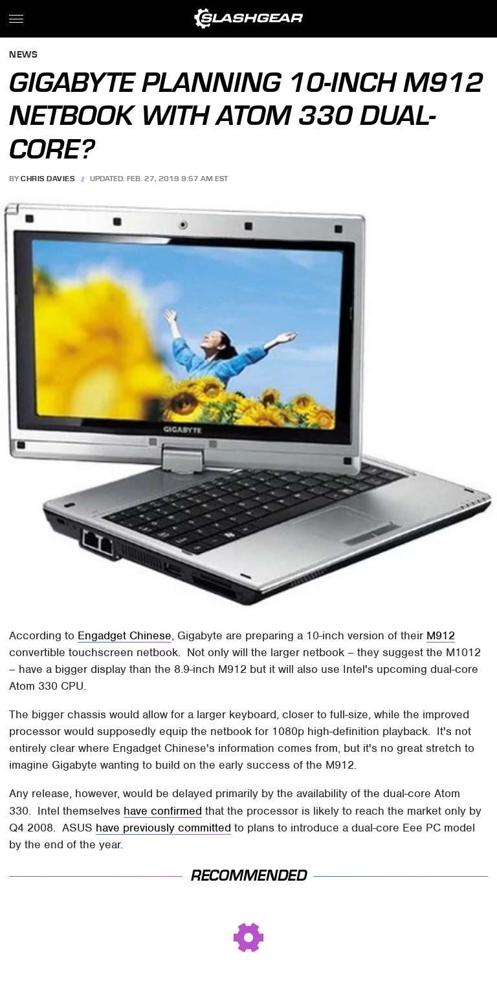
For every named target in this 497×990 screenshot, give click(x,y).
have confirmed (163, 811)
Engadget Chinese (124, 635)
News (23, 55)
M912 (440, 635)
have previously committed (163, 827)
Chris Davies (47, 178)
